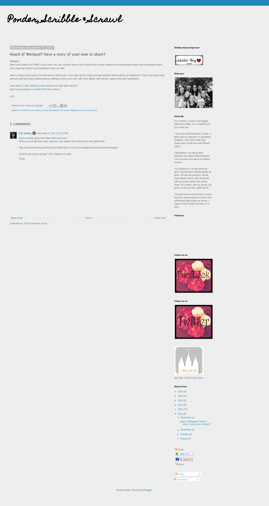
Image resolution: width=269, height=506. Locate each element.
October (185, 434)
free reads (64, 110)
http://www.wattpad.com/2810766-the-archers (35, 89)
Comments (180, 479)
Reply (22, 158)
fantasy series (41, 110)
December (186, 417)
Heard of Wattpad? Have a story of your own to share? (195, 423)
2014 (181, 400)
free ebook (54, 110)
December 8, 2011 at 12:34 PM (52, 133)
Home (89, 218)
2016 (181, 391)
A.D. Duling (25, 133)
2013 (181, 405)
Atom (179, 464)
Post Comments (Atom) (35, 223)
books (31, 110)
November (186, 429)
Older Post (160, 218)
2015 (181, 396)
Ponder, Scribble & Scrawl (65, 20)
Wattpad (74, 110)
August (184, 438)
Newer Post (17, 218)
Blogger (148, 490)
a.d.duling (23, 110)
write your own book (88, 110)
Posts (179, 449)
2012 (181, 409)
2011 (181, 413)
